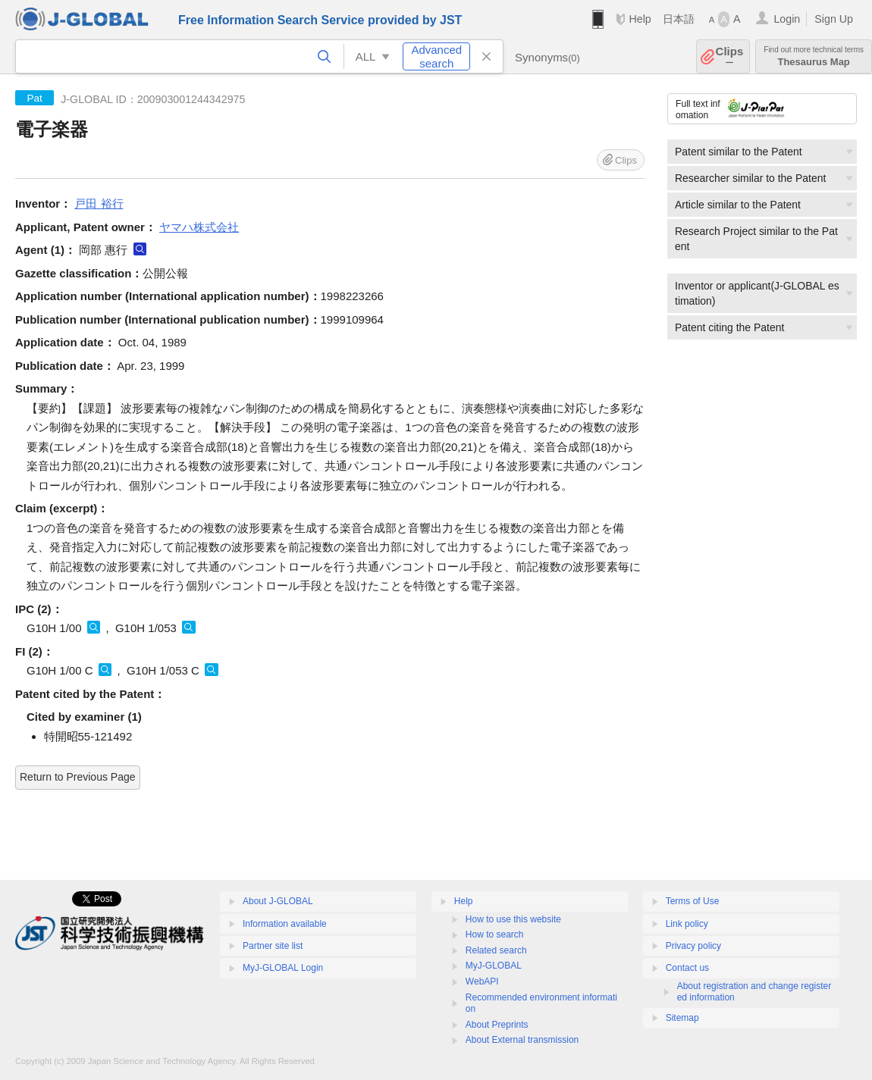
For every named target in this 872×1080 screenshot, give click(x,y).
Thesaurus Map (814, 56)
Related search (496, 950)
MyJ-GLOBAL (494, 965)
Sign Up (833, 19)
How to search (495, 934)
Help (640, 19)
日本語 (679, 19)
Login (786, 19)
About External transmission (522, 1040)
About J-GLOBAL (278, 901)
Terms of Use (693, 901)
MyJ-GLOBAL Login (283, 968)
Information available (285, 924)
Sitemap (682, 1018)
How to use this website (513, 919)
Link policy (687, 924)
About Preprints (497, 1024)
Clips (730, 56)
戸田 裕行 (98, 203)
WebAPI (482, 981)
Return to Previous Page (78, 777)
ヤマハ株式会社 (199, 227)
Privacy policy (693, 946)
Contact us (687, 968)
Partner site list (273, 946)
